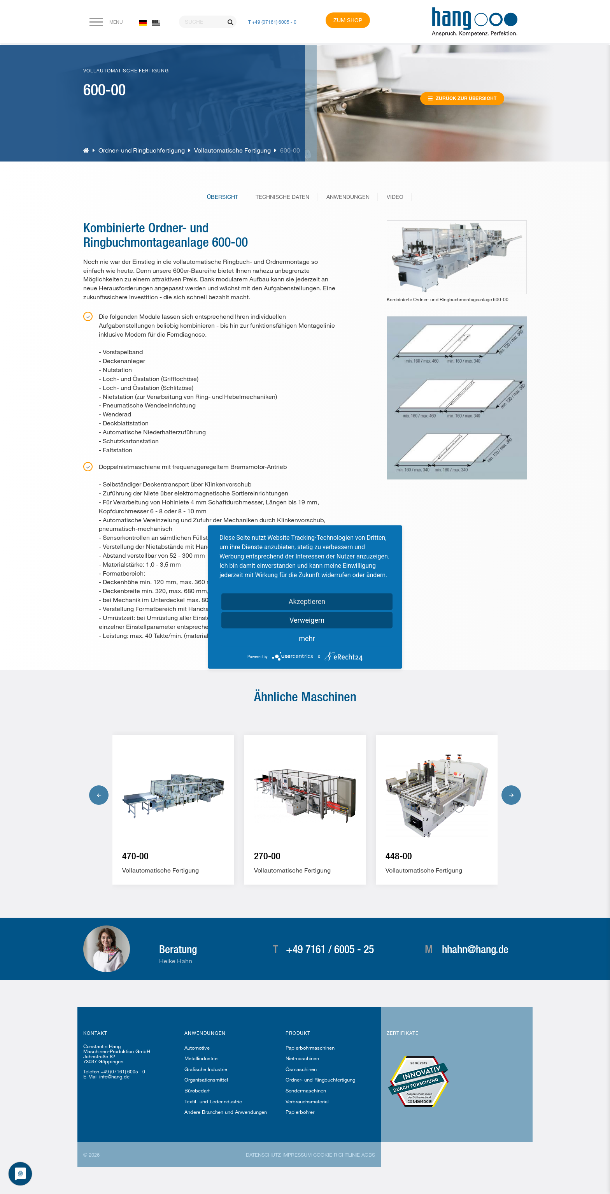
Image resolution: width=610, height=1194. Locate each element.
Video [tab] (395, 196)
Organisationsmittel (206, 1079)
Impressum (297, 1155)
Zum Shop (347, 20)
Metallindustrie (200, 1058)
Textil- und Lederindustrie (213, 1101)
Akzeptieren (307, 601)
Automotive (197, 1048)
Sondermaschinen (306, 1090)
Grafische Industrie (205, 1069)
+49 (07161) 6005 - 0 (123, 1071)
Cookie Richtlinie (336, 1155)
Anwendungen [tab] (348, 196)
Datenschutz (263, 1155)
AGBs (368, 1155)
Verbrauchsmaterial (307, 1101)
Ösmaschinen (301, 1069)
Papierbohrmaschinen (310, 1048)
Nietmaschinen (302, 1058)
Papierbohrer (300, 1112)
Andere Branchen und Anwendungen (225, 1112)
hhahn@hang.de (475, 948)
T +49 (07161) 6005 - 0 (272, 22)
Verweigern (306, 620)
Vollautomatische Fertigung (232, 150)
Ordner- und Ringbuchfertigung (142, 150)
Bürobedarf (197, 1090)
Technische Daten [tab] (282, 196)
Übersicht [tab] (222, 196)
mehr (307, 638)
